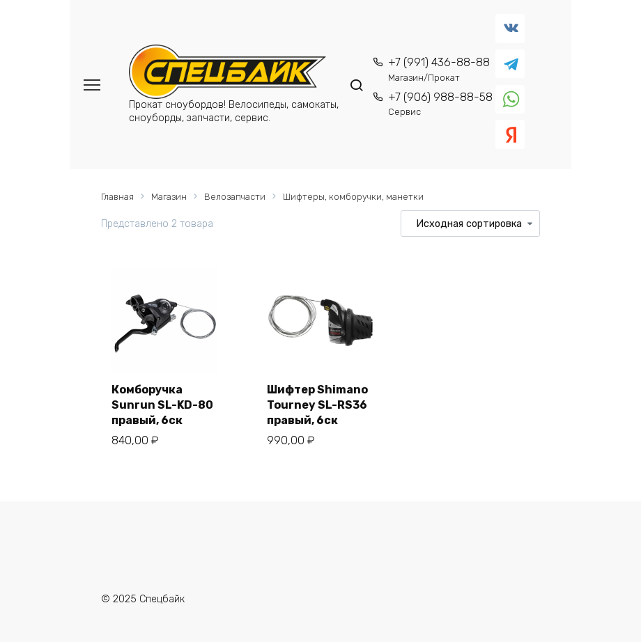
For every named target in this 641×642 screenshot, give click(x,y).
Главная (117, 196)
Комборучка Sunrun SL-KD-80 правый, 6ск (162, 405)
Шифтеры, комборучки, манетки (353, 196)
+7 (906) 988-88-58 (440, 104)
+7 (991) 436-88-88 (439, 69)
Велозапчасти (234, 196)
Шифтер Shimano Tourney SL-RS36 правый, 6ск (317, 405)
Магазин (169, 196)
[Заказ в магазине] (470, 223)
